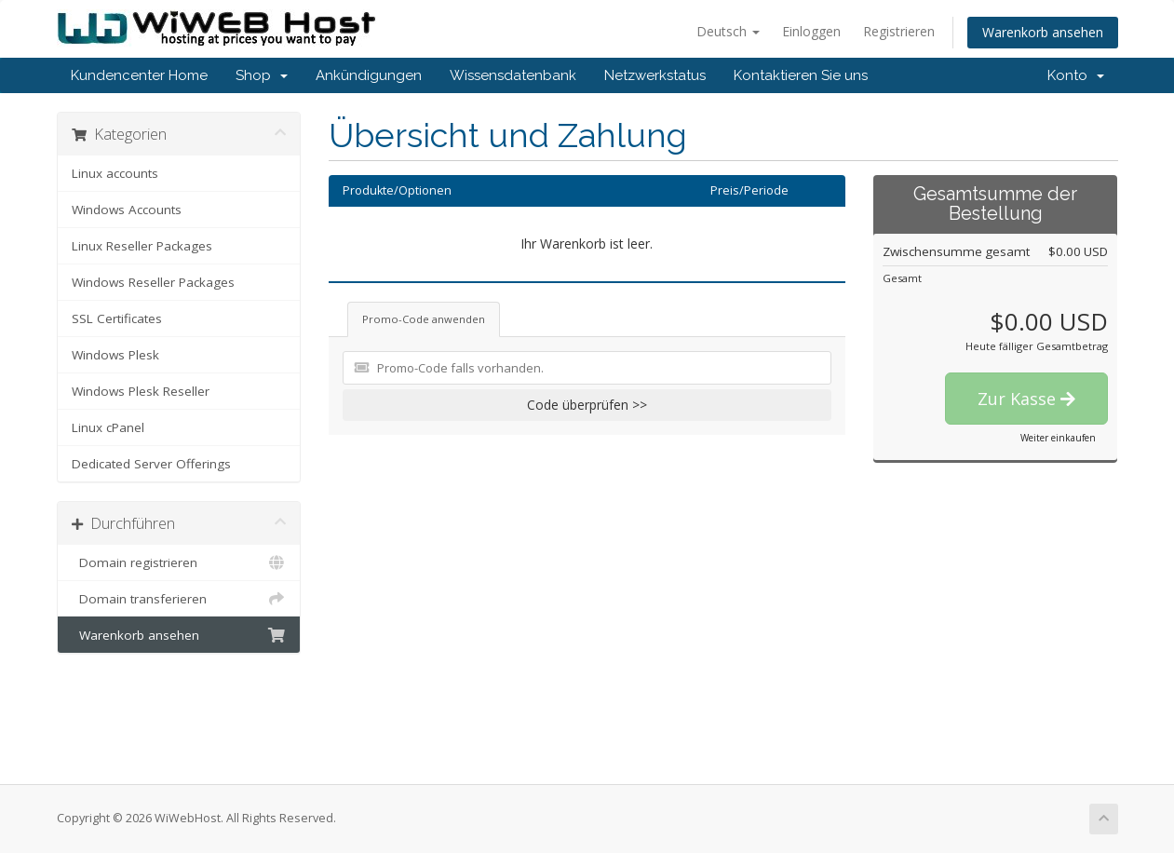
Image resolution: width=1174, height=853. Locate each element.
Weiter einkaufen (1058, 437)
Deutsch (728, 31)
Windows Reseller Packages (153, 282)
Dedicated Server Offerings (151, 463)
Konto (1075, 75)
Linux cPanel (108, 427)
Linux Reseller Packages (142, 245)
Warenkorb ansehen (1042, 32)
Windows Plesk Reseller (140, 391)
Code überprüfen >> (587, 404)
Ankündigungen (369, 75)
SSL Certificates (117, 318)
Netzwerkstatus (655, 75)
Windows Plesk (115, 354)
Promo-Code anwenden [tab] (423, 319)
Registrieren (899, 31)
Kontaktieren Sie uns (801, 75)
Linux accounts (115, 173)
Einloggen (811, 31)
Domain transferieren (179, 599)
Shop (262, 75)
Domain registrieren (179, 562)
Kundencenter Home (139, 75)
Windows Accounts (127, 209)
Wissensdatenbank (513, 75)
